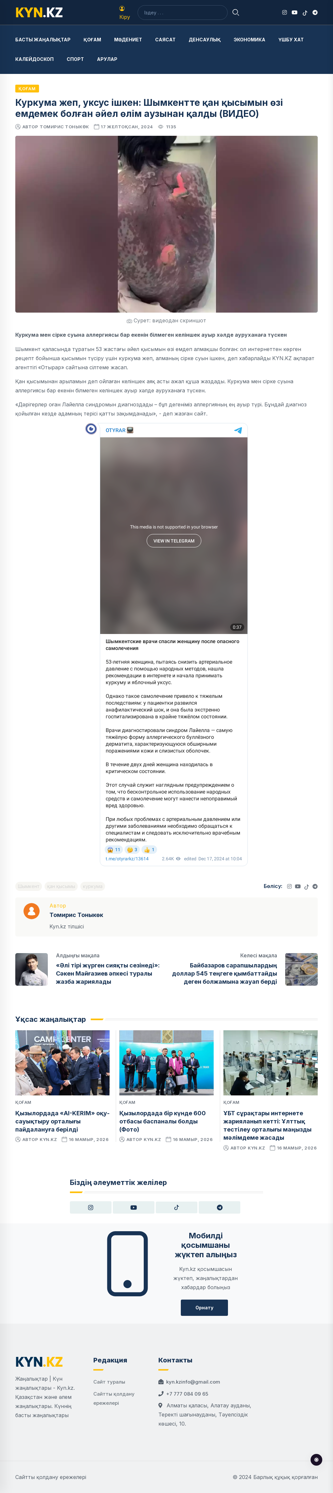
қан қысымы (61, 886)
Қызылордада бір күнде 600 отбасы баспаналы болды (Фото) (162, 1121)
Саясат (165, 39)
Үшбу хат (291, 39)
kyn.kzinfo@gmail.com (193, 1382)
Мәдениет (128, 39)
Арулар (107, 59)
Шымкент (28, 886)
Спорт (75, 59)
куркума (92, 886)
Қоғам (92, 39)
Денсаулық (205, 39)
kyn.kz (48, 1139)
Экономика (249, 39)
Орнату (204, 1307)
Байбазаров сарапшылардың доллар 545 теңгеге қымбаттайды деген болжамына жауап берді (224, 973)
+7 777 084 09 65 (187, 1394)
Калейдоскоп (34, 59)
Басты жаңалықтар (43, 39)
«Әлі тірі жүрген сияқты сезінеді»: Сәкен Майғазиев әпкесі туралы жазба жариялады (108, 973)
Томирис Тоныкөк (64, 126)
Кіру (124, 13)
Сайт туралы (109, 1382)
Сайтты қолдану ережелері (50, 1477)
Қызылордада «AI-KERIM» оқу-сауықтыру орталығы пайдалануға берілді (62, 1121)
